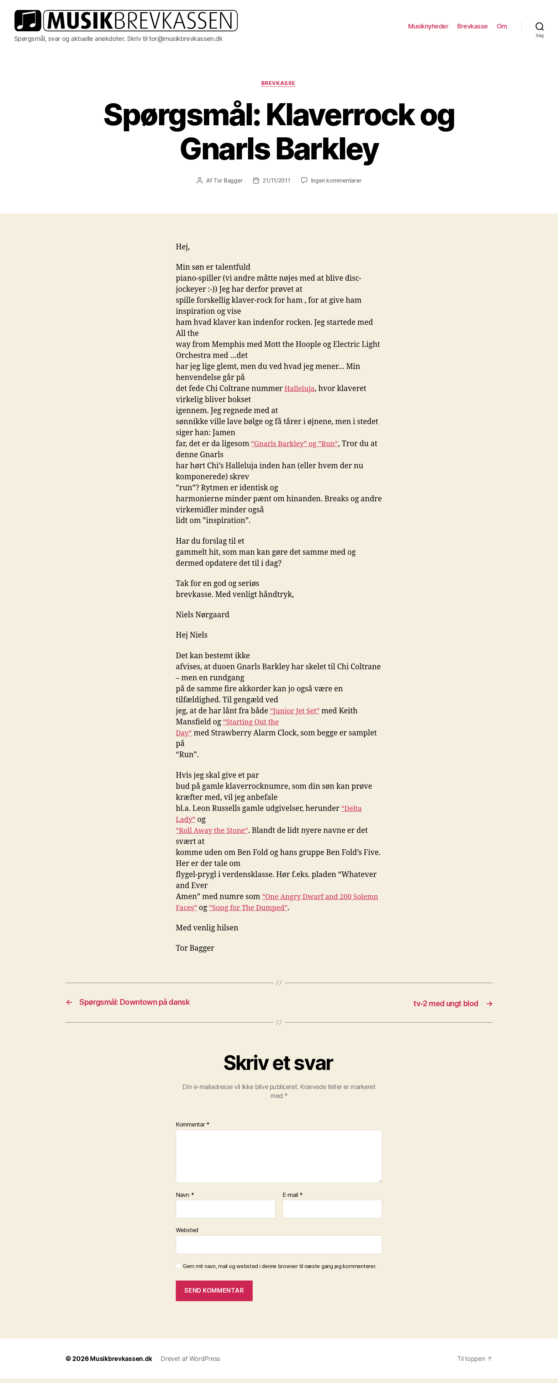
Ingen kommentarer (337, 185)
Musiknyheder (428, 28)
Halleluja (300, 393)
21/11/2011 (276, 185)
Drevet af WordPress (192, 1363)
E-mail (293, 1199)
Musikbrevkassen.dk (121, 1363)
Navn (185, 1199)
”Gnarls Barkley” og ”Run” (297, 448)
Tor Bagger (227, 185)
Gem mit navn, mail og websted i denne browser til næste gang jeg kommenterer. (279, 1270)
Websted (187, 1234)
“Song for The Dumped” (280, 912)
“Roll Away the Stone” (214, 835)
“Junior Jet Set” (296, 715)
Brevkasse (472, 28)
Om (502, 28)
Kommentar (193, 1129)
